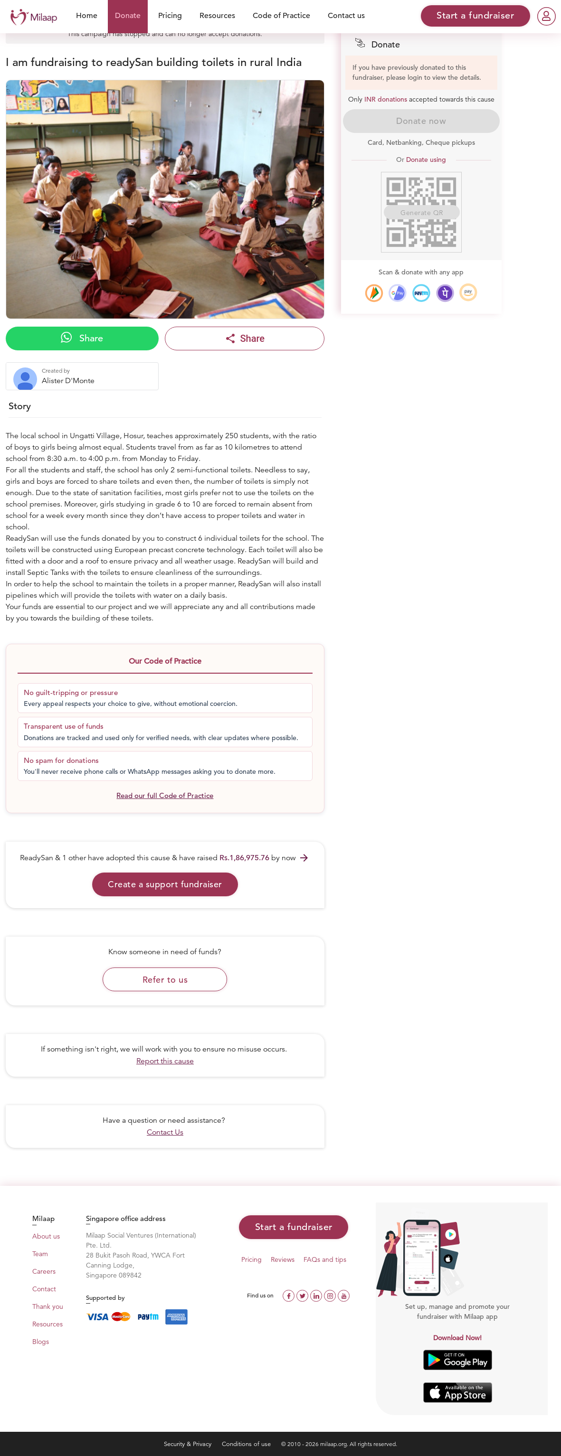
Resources (217, 15)
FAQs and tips (325, 1259)
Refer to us (165, 979)
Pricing (170, 15)
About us (46, 1236)
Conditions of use (247, 1444)
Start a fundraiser (294, 1227)
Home (86, 15)
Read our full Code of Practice (164, 795)
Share (82, 338)
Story (20, 406)
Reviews (283, 1259)
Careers (44, 1271)
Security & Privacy (188, 1444)
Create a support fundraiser (165, 884)
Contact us (346, 15)
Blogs (40, 1341)
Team (40, 1253)
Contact (44, 1289)
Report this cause (165, 1061)
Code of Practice (281, 15)
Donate (128, 15)
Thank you (47, 1306)
